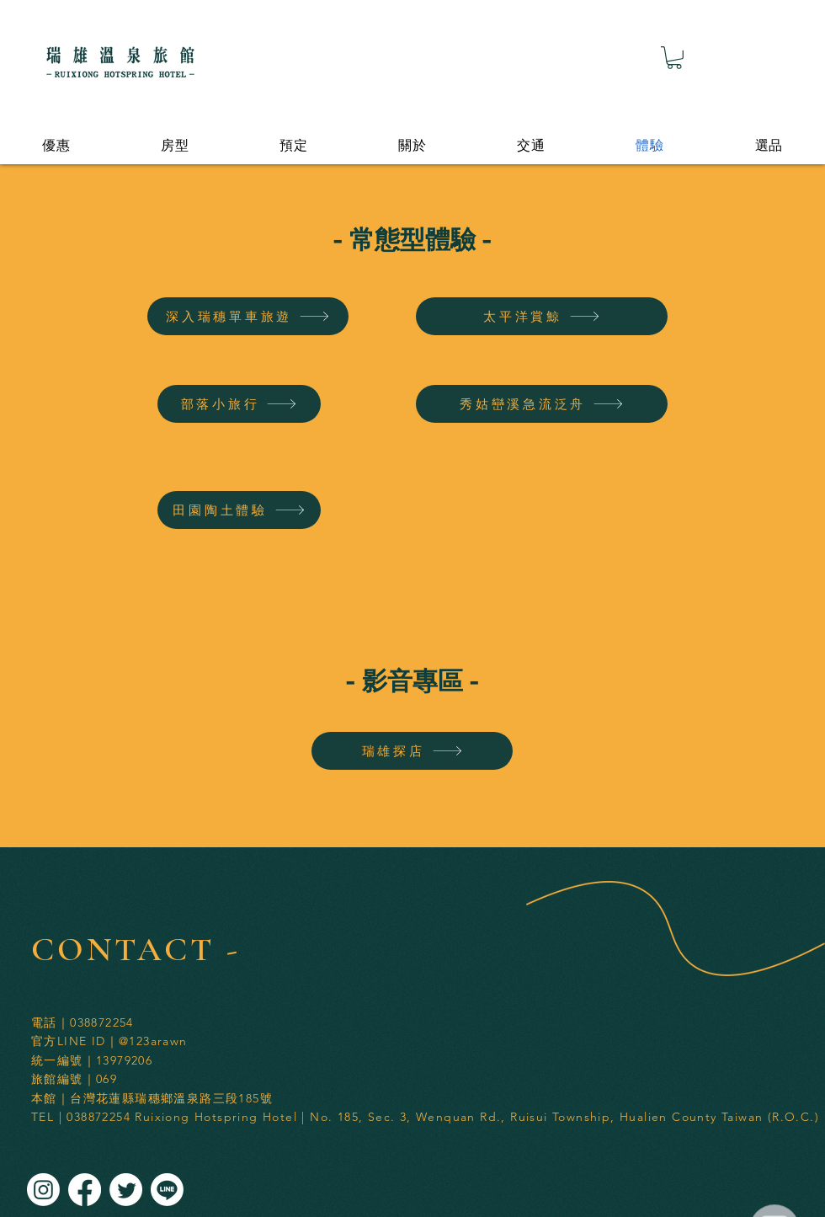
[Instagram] (43, 1189)
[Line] (167, 1189)
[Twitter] (125, 1189)
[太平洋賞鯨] (542, 316)
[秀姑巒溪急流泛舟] (542, 404)
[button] (674, 57)
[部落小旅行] (239, 404)
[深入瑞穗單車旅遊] (248, 316)
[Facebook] (84, 1189)
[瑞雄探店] (412, 751)
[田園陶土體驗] (239, 510)
